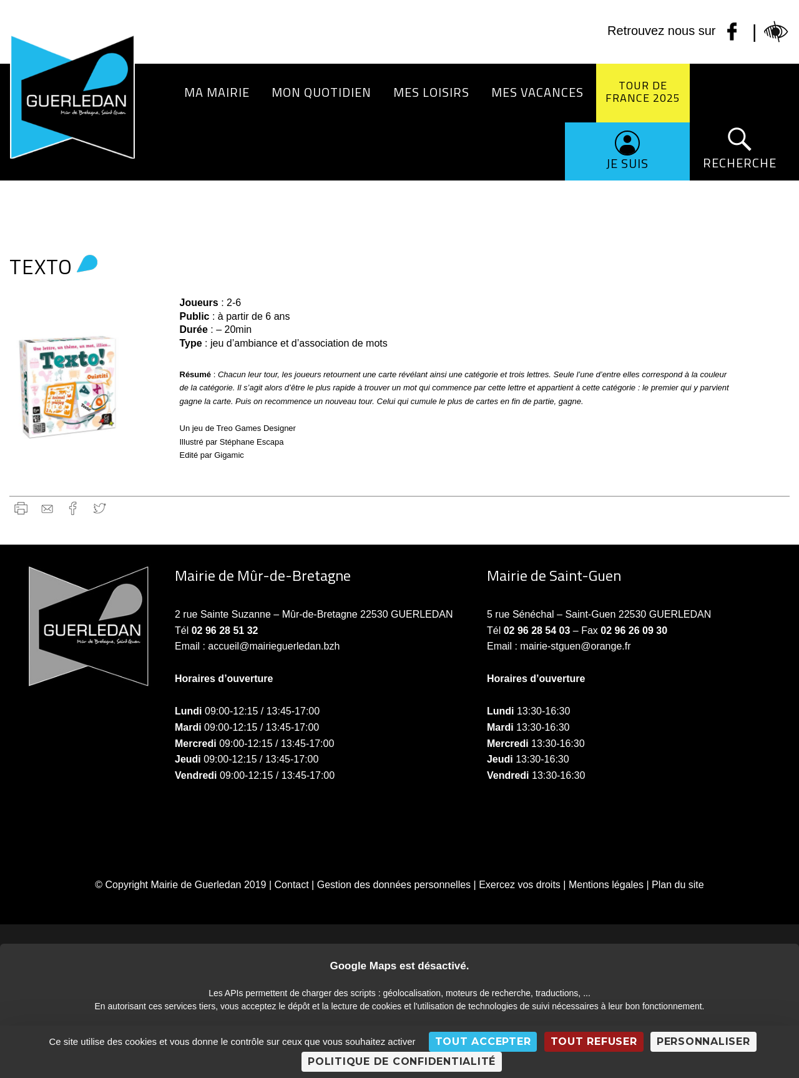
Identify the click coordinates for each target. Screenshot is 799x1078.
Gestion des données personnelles (394, 884)
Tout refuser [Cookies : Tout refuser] (594, 1041)
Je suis (627, 163)
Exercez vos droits (520, 884)
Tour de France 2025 (642, 91)
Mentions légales (606, 884)
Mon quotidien (321, 92)
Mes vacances (537, 92)
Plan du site (678, 884)
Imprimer (20, 508)
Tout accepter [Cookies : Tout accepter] (483, 1041)
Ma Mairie (217, 92)
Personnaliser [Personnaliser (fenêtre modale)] (703, 1041)
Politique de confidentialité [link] (402, 1061)
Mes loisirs (431, 92)
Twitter (99, 508)
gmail (47, 508)
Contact (292, 884)
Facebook (73, 508)
